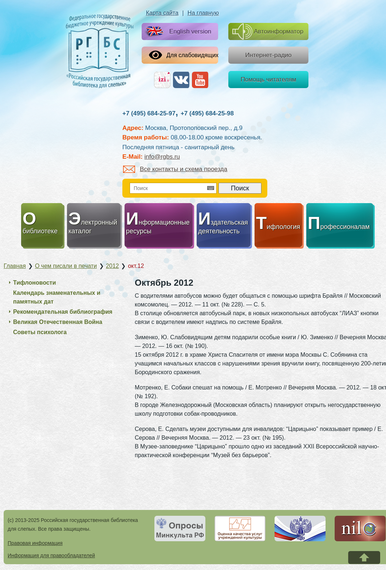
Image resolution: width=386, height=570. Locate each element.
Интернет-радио (268, 55)
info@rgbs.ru (162, 156)
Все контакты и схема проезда (175, 169)
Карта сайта (162, 13)
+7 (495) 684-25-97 (149, 113)
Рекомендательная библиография (63, 312)
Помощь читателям (268, 79)
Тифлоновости (34, 283)
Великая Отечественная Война (57, 322)
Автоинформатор (267, 31)
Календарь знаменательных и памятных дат (57, 297)
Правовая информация (35, 543)
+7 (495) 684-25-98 (207, 113)
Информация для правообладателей (51, 555)
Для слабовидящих (183, 55)
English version (177, 32)
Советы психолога (40, 332)
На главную (203, 13)
